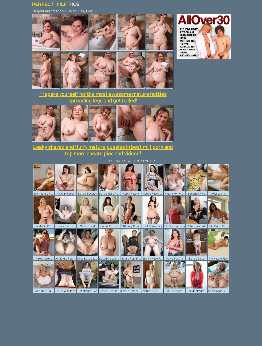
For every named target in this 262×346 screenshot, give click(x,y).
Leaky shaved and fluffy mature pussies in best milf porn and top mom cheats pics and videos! (103, 150)
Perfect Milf (56, 4)
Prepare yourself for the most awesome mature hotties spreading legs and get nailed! (103, 97)
